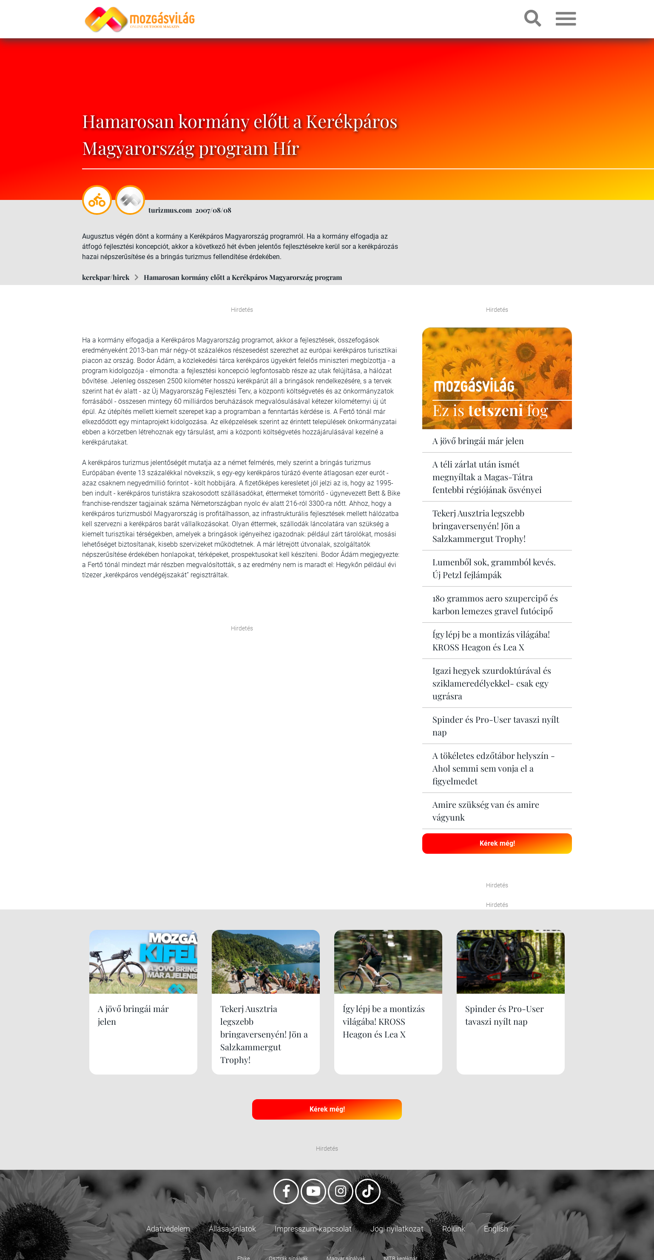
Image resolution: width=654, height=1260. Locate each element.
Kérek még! (497, 843)
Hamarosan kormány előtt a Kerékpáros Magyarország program (243, 277)
